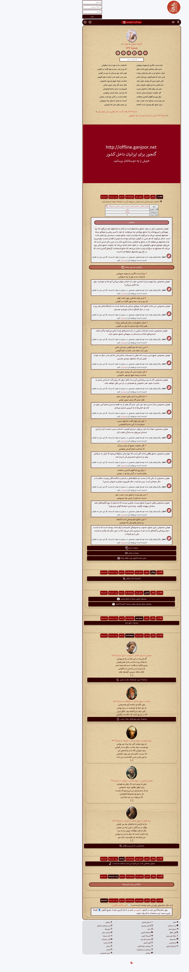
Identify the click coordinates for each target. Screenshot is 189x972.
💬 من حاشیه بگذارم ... (83, 905)
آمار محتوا (70, 936)
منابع (72, 946)
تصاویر (109, 197)
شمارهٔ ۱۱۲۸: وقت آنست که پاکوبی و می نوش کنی (80, 111)
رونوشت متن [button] (94, 548)
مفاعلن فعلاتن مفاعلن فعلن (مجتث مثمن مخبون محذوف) (92, 206)
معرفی (71, 922)
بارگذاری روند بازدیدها (94, 884)
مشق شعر (102, 197)
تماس (72, 949)
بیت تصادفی (136, 926)
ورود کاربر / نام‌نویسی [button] (95, 22)
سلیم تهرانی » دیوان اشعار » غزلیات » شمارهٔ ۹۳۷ (94, 740)
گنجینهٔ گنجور (110, 936)
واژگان (116, 197)
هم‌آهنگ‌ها (92, 197)
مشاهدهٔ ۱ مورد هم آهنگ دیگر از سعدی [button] (94, 679)
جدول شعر (136, 929)
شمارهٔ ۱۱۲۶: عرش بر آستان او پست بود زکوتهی (110, 115)
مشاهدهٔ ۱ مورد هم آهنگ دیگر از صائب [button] (94, 719)
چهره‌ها (71, 929)
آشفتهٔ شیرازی (99, 44)
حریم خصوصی (69, 953)
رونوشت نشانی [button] (94, 553)
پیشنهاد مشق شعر (94, 623)
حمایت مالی (70, 932)
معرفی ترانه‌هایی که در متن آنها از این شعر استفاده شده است (94, 863)
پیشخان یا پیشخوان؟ (107, 949)
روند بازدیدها (76, 197)
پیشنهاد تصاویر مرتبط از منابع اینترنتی (94, 599)
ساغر (113, 929)
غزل (90, 209)
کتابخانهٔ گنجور (110, 932)
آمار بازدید (70, 943)
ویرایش (86, 260)
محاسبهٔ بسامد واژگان (94, 578)
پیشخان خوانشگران (108, 946)
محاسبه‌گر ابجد (109, 939)
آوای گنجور (111, 943)
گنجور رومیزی (110, 926)
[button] (141, 22)
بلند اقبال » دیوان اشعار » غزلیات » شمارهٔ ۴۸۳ (94, 821)
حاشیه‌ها (67, 197)
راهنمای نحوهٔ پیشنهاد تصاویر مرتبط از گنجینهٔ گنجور (94, 604)
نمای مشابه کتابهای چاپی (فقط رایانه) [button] (94, 558)
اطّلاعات (122, 197)
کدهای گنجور (110, 922)
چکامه (90, 212)
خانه (138, 922)
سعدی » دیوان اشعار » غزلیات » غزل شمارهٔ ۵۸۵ (95, 655)
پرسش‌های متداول (67, 926)
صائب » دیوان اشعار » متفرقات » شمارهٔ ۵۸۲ (94, 701)
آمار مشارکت (69, 939)
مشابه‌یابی (136, 943)
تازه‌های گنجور (135, 946)
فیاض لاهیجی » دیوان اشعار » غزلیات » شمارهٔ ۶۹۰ (94, 781)
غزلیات (88, 44)
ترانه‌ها (84, 197)
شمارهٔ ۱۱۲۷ (94, 48)
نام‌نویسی (100, 910)
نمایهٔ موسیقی (135, 936)
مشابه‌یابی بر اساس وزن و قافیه (94, 845)
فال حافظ (137, 932)
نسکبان (112, 953)
